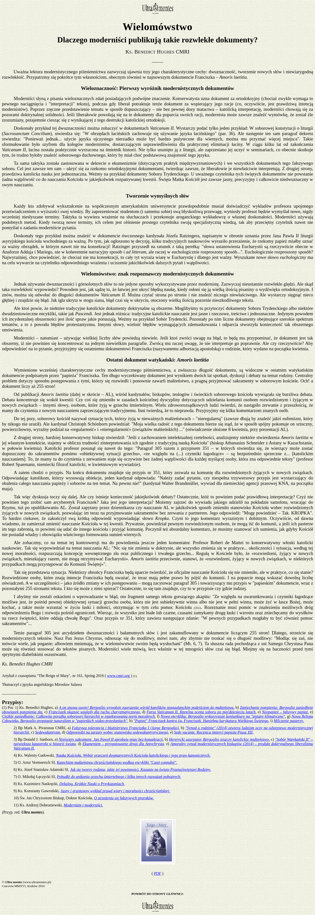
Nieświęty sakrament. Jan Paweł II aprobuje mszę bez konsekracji (111, 739)
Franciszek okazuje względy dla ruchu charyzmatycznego (95, 712)
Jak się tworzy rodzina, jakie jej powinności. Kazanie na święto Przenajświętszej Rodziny (140, 769)
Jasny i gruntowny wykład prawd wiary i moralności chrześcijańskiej (115, 791)
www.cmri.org (118, 676)
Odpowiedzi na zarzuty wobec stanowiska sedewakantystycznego (117, 732)
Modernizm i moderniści (83, 805)
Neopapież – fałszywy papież (285, 712)
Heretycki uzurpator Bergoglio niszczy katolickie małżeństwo (219, 739)
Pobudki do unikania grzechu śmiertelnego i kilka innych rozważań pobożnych (119, 777)
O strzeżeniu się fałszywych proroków (124, 798)
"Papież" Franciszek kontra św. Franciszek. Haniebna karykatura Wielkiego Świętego (201, 721)
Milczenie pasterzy (289, 721)
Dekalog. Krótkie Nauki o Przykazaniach (92, 784)
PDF (157, 873)
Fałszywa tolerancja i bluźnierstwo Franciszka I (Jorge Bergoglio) (126, 728)
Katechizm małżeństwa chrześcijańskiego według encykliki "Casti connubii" (117, 762)
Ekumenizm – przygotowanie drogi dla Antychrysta (123, 744)
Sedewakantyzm (48, 732)
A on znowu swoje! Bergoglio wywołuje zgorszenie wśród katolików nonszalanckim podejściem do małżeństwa (146, 707)
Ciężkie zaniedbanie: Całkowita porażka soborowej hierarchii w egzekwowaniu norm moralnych (79, 716)
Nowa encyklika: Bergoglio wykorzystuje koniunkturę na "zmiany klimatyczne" (223, 716)
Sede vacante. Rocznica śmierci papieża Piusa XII (214, 732)
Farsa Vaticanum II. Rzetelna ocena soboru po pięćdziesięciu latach (202, 712)
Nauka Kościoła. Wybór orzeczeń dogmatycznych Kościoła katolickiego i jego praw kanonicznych (133, 755)
